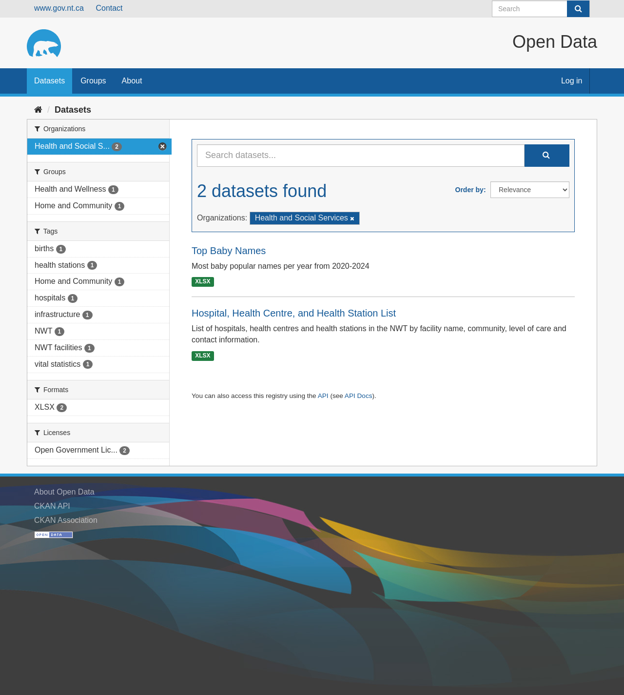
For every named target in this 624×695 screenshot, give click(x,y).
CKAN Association (66, 520)
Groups (93, 81)
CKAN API (52, 506)
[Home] (38, 110)
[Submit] (578, 8)
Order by (469, 190)
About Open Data (64, 492)
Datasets (49, 81)
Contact (109, 8)
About (132, 81)
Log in (572, 81)
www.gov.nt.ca (59, 8)
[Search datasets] (541, 8)
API (323, 395)
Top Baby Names (229, 250)
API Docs (358, 395)
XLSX (202, 281)
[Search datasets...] (361, 155)
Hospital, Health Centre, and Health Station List (294, 313)
